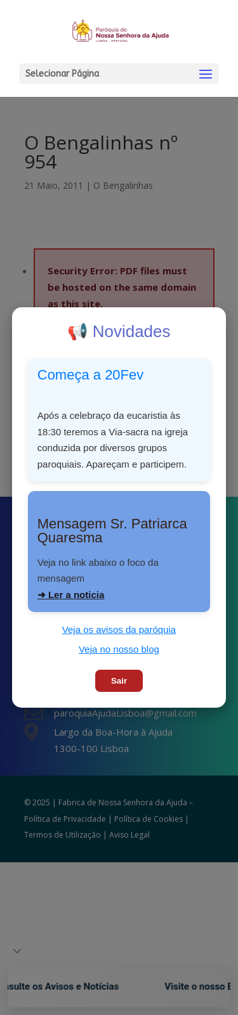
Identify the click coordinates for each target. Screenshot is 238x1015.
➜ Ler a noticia (71, 594)
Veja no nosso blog (119, 649)
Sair (119, 681)
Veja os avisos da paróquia (119, 629)
